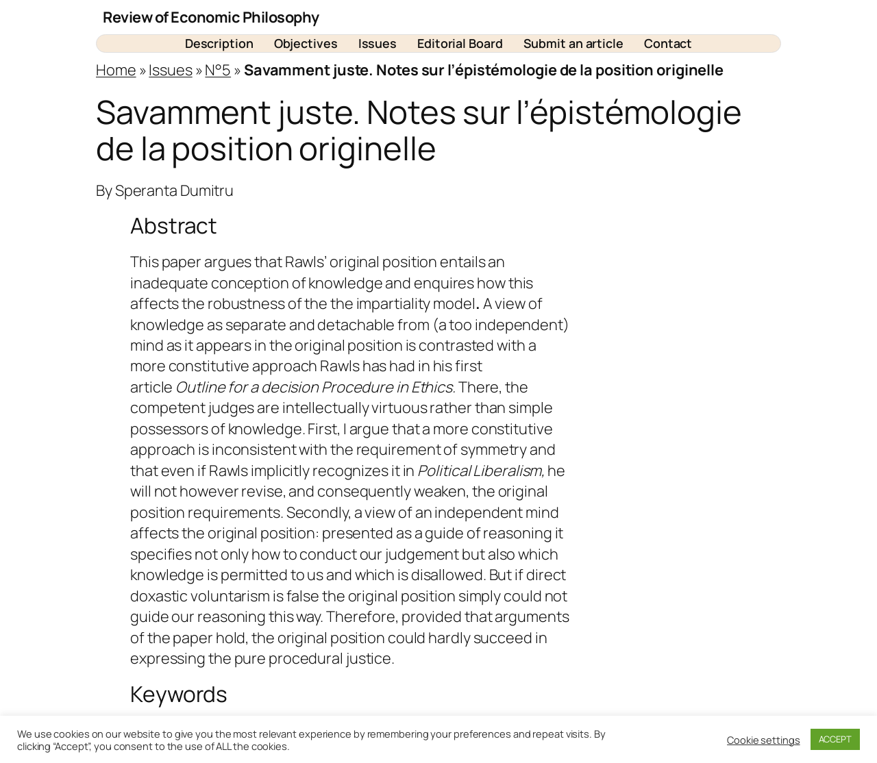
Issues (170, 70)
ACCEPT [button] (835, 739)
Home (116, 70)
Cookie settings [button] (763, 740)
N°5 (218, 70)
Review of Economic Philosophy (211, 17)
